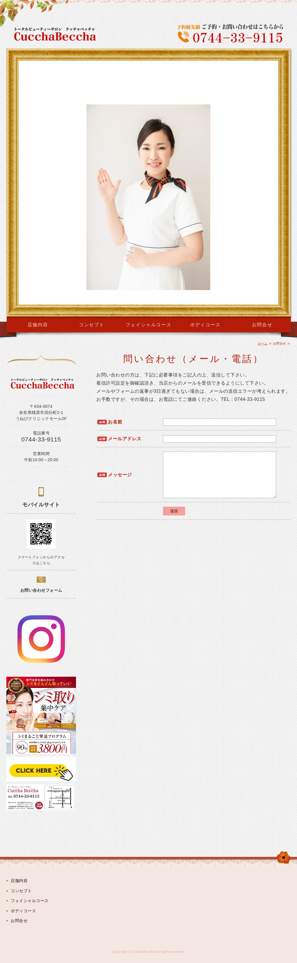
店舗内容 (38, 324)
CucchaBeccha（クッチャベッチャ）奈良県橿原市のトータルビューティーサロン (59, 34)
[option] (148, 183)
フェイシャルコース (148, 324)
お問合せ (262, 324)
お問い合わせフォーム (41, 590)
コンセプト (91, 324)
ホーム (263, 343)
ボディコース (205, 324)
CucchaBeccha (143, 951)
